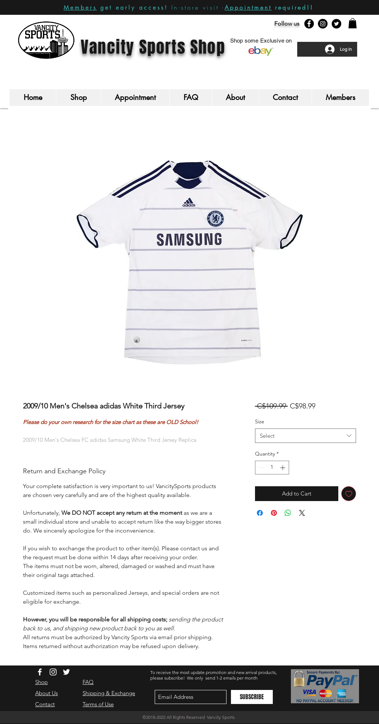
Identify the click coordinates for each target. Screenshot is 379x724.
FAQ (88, 681)
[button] (352, 23)
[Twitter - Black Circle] (336, 24)
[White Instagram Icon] (53, 672)
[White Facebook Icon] (39, 672)
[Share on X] (302, 512)
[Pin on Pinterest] (273, 512)
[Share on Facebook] (259, 512)
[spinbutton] (272, 467)
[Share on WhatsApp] (288, 512)
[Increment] (283, 467)
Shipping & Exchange (109, 693)
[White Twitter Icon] (66, 672)
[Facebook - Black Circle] (309, 24)
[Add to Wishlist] (348, 493)
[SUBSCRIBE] (252, 697)
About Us (46, 693)
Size (259, 421)
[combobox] (305, 435)
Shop (41, 681)
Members (80, 7)
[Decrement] (260, 467)
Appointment (248, 7)
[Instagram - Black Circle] (323, 24)
